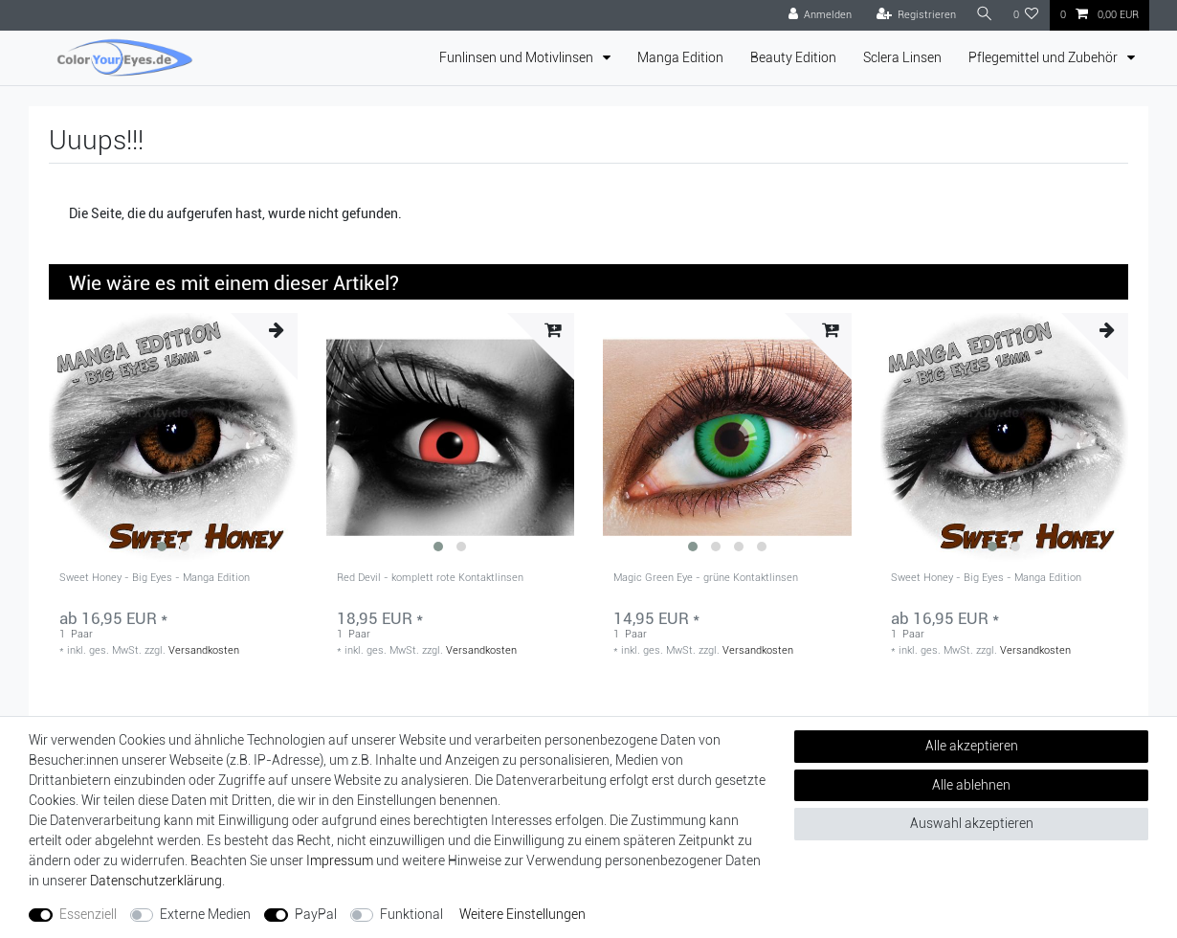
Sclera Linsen (902, 57)
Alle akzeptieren (971, 745)
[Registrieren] (914, 15)
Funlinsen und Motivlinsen (517, 57)
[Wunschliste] (1026, 15)
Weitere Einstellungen (522, 914)
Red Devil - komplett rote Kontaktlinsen (430, 578)
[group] (173, 437)
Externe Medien (205, 914)
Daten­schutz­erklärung (156, 880)
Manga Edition (680, 57)
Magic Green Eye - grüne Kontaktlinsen (705, 578)
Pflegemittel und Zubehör (1044, 57)
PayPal (316, 914)
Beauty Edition (793, 57)
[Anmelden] (817, 15)
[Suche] (984, 15)
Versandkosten (203, 650)
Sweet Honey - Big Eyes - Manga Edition (154, 578)
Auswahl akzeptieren (971, 823)
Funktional (411, 914)
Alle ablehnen (971, 785)
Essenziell (88, 914)
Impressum (339, 860)
